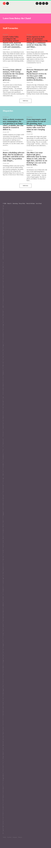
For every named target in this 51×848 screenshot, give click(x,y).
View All (25, 100)
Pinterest (20, 837)
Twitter (4, 837)
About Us (9, 203)
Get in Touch (39, 203)
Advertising (15, 203)
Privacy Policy (22, 203)
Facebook (9, 837)
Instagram (15, 837)
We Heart (25, 11)
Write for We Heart (30, 203)
